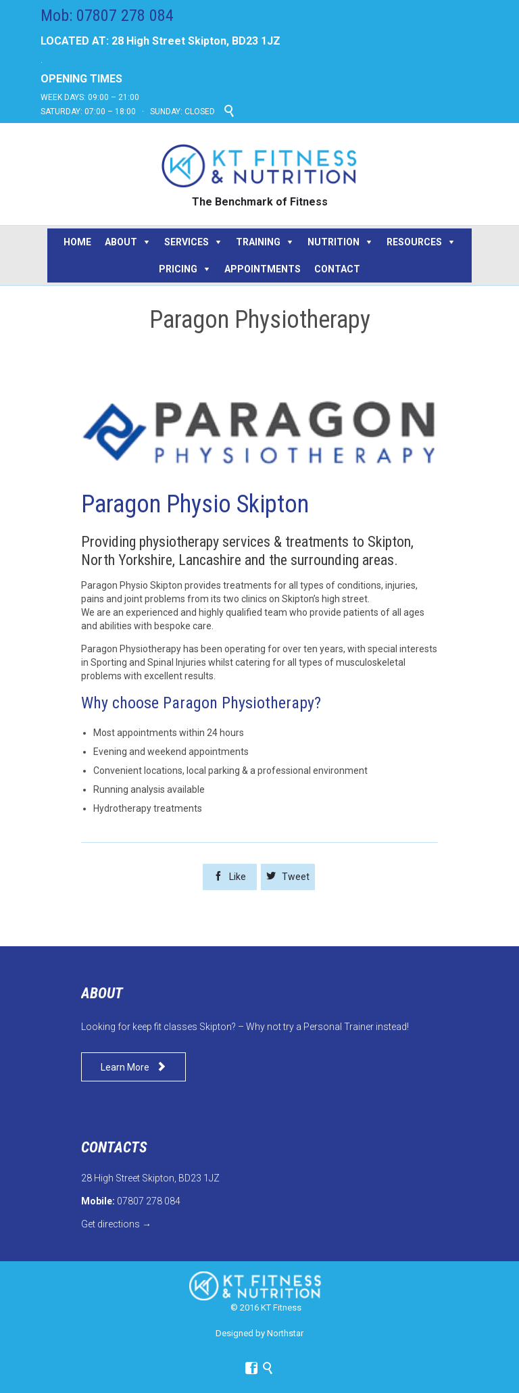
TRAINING (258, 242)
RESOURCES (414, 242)
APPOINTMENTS (262, 269)
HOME (77, 242)
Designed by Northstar (259, 1333)
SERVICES (186, 242)
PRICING (178, 269)
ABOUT (121, 242)
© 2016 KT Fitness (265, 1307)
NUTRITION (333, 242)
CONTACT (337, 269)
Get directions (110, 1224)
